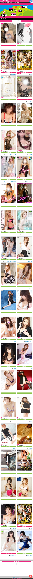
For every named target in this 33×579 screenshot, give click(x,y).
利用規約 (14, 577)
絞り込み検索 (17, 20)
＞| (29, 559)
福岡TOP (8, 563)
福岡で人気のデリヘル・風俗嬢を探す (6, 1)
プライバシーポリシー (17, 577)
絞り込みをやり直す (16, 561)
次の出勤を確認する (24, 45)
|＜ (3, 559)
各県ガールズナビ (24, 563)
